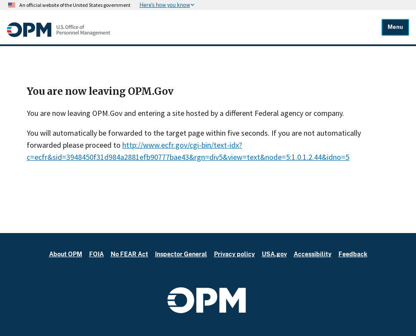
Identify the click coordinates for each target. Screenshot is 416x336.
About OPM (65, 254)
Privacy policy (234, 254)
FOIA (96, 254)
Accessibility (313, 254)
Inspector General (181, 254)
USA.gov (274, 254)
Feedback (352, 254)
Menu (395, 27)
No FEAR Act (129, 254)
